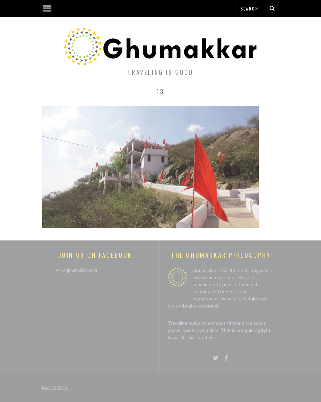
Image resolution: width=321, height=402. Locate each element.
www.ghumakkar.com (76, 270)
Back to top (55, 387)
